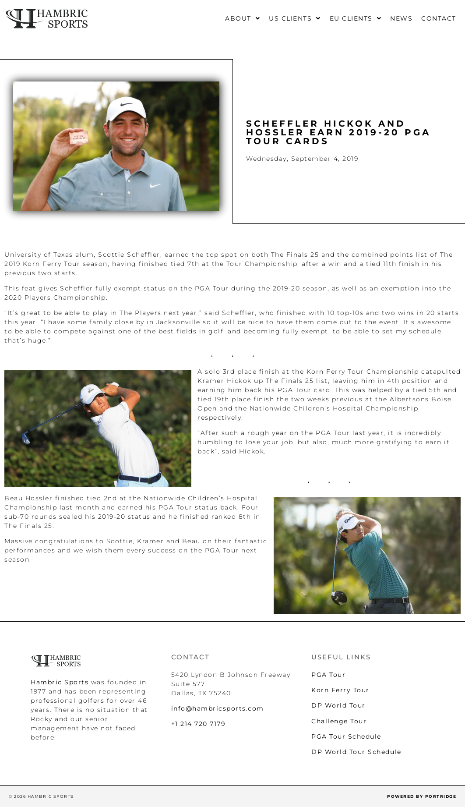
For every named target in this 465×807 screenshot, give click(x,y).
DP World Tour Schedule (356, 752)
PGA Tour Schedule (346, 736)
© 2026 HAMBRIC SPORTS (41, 796)
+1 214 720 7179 (198, 724)
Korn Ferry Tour (340, 690)
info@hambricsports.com (217, 708)
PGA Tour (328, 675)
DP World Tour (338, 705)
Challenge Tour (338, 721)
